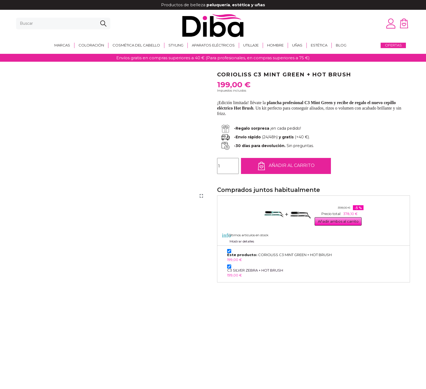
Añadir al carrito (286, 166)
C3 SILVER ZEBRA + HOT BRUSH (255, 270)
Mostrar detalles (242, 241)
